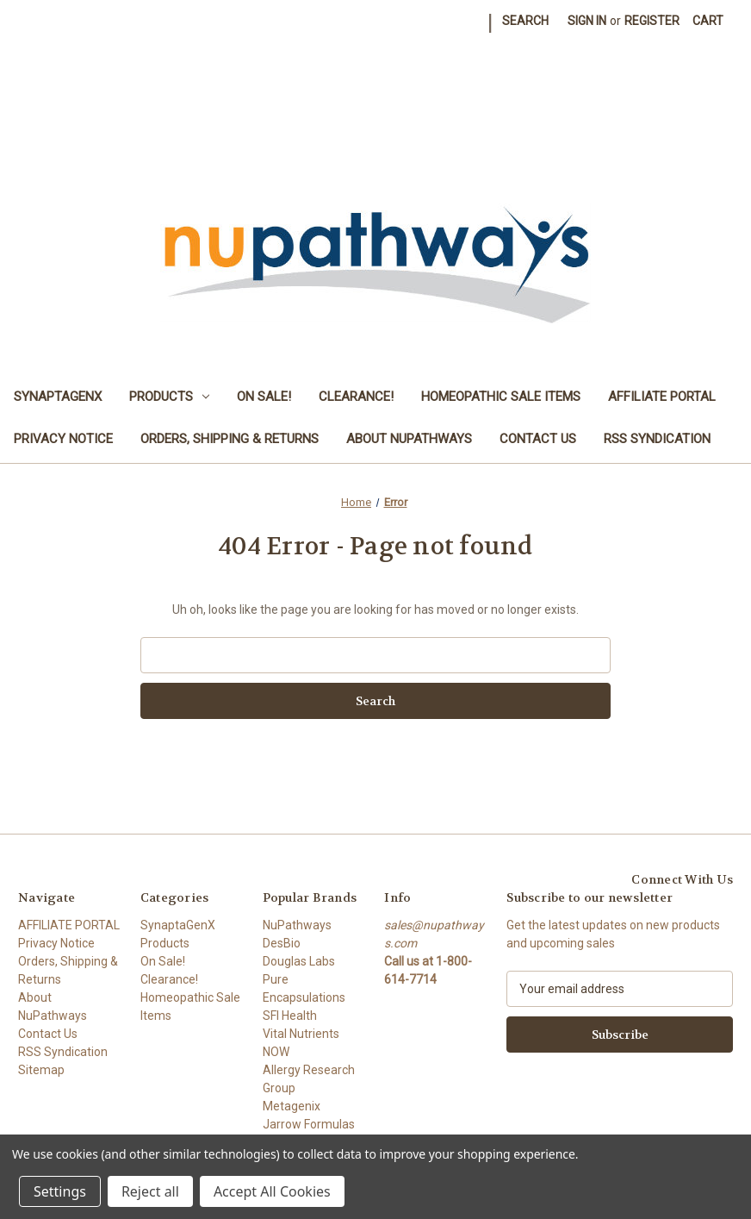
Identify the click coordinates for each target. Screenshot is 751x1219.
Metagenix (291, 1106)
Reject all (150, 1191)
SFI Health (290, 1015)
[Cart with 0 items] (708, 21)
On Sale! (264, 396)
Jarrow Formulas (309, 1124)
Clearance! (356, 396)
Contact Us (538, 439)
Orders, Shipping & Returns (229, 439)
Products (169, 396)
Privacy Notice (63, 439)
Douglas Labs (299, 961)
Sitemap (41, 1070)
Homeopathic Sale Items (500, 396)
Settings (60, 1191)
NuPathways (297, 925)
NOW (276, 1052)
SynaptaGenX (58, 396)
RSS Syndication (657, 439)
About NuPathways (409, 439)
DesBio (282, 943)
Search (525, 21)
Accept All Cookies (272, 1191)
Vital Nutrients (301, 1034)
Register (652, 21)
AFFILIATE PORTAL (662, 396)
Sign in (587, 21)
